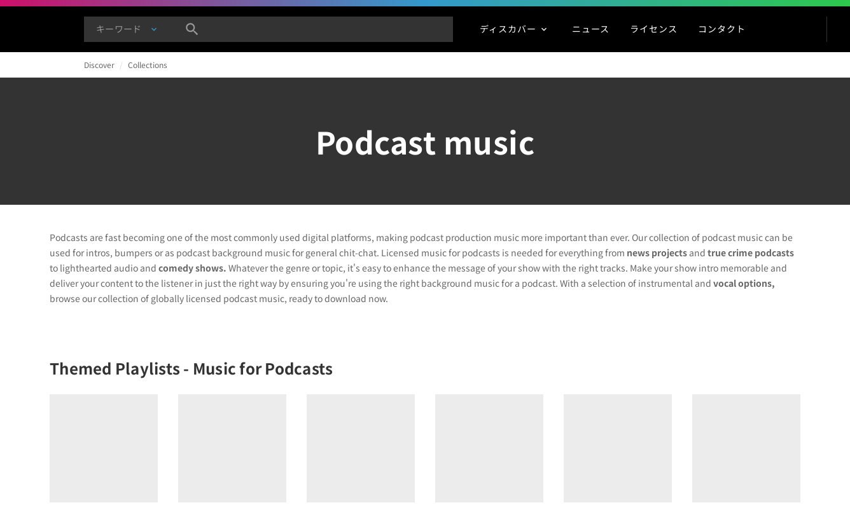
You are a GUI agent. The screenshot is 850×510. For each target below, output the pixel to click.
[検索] (192, 29)
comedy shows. (192, 267)
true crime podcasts (750, 252)
